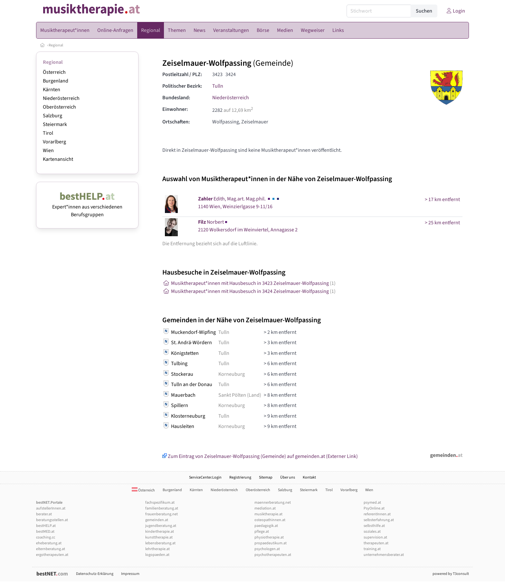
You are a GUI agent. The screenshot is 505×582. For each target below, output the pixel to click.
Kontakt (309, 477)
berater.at (44, 514)
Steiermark (55, 124)
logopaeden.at (157, 555)
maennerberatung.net (272, 502)
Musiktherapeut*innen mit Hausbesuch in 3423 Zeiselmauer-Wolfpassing (249, 283)
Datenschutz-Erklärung (94, 574)
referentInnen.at (377, 514)
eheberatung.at (49, 543)
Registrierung (240, 477)
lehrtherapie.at (157, 549)
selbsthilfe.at (374, 526)
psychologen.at (267, 549)
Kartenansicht (58, 159)
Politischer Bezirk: (182, 86)
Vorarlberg (54, 141)
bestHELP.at (46, 526)
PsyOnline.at (374, 508)
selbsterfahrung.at (379, 520)
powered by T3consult (451, 574)
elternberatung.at (50, 549)
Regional (56, 45)
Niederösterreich (61, 98)
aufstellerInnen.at (50, 508)
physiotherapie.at (269, 537)
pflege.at (261, 531)
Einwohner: (175, 109)
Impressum (130, 574)
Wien (48, 150)
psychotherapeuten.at (272, 555)
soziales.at (372, 531)
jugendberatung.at (160, 526)
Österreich (54, 72)
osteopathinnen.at (269, 520)
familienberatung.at (161, 508)
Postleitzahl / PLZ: (182, 74)
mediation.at (265, 508)
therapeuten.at (376, 543)
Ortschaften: (176, 121)
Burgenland (55, 80)
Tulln (217, 86)
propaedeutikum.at (270, 543)
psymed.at (372, 502)
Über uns (287, 477)
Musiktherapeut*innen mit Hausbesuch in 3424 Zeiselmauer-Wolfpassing (249, 291)
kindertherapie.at (159, 531)
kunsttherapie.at (159, 537)
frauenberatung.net (161, 514)
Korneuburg (231, 374)
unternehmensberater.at (384, 555)
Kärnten (51, 89)
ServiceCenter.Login (205, 477)
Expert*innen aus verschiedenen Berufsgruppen (87, 207)
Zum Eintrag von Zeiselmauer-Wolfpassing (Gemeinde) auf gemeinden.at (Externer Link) (260, 456)
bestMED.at (45, 531)
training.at (372, 549)
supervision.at (375, 537)
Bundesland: (176, 97)
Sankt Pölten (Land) (239, 395)
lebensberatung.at (160, 543)
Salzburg (52, 115)
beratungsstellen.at (52, 520)
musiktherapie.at (268, 514)
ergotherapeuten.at (52, 555)
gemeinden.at (156, 520)
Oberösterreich (59, 107)
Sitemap (265, 477)
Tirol (48, 133)
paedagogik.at (266, 526)
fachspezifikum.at (160, 502)
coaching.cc (45, 537)
